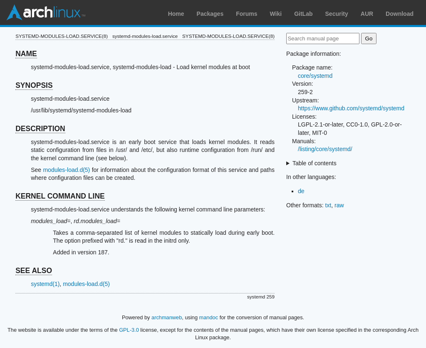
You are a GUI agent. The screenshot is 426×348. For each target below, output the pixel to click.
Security (336, 13)
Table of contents (314, 163)
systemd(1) (45, 284)
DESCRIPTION (40, 128)
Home (176, 13)
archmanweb (166, 317)
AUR (367, 13)
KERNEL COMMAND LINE (60, 196)
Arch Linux (45, 12)
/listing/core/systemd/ (325, 149)
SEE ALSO (33, 270)
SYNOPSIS (33, 85)
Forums (246, 13)
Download (400, 13)
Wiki (276, 13)
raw (339, 205)
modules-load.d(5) (66, 170)
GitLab (303, 13)
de (301, 191)
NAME (26, 54)
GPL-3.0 (129, 330)
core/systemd (315, 75)
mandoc (208, 317)
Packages (210, 13)
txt (328, 205)
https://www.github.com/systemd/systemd (351, 108)
